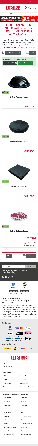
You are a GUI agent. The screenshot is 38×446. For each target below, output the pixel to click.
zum (7, 367)
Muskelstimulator (9, 435)
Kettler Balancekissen (19, 141)
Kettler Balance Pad (19, 186)
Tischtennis (7, 409)
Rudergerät (24, 401)
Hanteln (23, 412)
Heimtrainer (7, 420)
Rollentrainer (25, 420)
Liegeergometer (26, 416)
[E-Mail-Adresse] (13, 266)
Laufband (7, 401)
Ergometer (24, 398)
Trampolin (24, 405)
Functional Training (10, 427)
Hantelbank (24, 409)
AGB (4, 376)
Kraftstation (7, 405)
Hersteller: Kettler (10, 63)
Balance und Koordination (11, 14)
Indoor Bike (7, 412)
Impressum (23, 379)
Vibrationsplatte (26, 435)
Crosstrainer (7, 398)
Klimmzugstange (26, 431)
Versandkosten (7, 383)
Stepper (6, 424)
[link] (3, 277)
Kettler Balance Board (19, 231)
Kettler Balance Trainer (19, 97)
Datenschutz (24, 376)
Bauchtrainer (25, 427)
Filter (32, 53)
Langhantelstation (27, 424)
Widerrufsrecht (24, 383)
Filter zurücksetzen (25, 63)
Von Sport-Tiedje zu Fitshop (11, 298)
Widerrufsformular (8, 387)
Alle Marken (7, 440)
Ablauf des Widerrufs (26, 387)
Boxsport (6, 416)
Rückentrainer (8, 431)
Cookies (5, 379)
